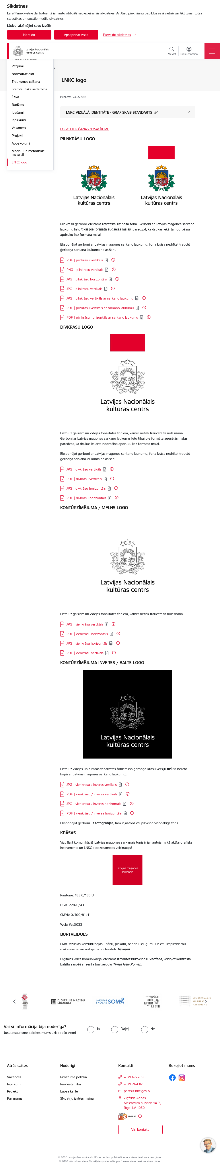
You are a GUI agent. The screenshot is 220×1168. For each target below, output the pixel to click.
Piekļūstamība (70, 1084)
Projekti (17, 188)
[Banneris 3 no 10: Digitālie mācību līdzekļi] (68, 1001)
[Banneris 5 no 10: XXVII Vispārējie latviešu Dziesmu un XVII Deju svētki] (152, 1001)
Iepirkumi (19, 173)
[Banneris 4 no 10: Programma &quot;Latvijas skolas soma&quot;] (110, 1001)
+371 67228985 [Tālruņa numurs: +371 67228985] (136, 1077)
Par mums (14, 1098)
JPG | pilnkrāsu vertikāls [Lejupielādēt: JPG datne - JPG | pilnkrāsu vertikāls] (84, 289)
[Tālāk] (205, 1002)
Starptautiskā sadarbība (29, 142)
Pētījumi (17, 119)
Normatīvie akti (23, 127)
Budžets (18, 157)
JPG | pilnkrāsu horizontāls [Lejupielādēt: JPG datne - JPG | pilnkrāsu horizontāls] (86, 279)
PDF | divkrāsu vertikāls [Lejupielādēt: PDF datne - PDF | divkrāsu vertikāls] (84, 479)
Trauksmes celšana (26, 134)
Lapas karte (69, 1091)
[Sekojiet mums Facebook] (172, 1077)
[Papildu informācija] (113, 260)
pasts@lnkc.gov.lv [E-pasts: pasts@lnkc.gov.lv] (137, 1091)
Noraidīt (29, 35)
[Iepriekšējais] (14, 1002)
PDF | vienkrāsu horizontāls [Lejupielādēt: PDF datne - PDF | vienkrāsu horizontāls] (87, 634)
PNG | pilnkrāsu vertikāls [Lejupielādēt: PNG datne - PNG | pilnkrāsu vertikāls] (84, 270)
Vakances (19, 181)
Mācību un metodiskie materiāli (28, 205)
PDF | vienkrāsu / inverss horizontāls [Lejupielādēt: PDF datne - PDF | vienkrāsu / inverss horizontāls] (94, 813)
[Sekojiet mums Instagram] (182, 1078)
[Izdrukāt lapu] (206, 78)
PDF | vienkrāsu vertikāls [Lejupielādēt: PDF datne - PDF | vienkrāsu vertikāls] (84, 653)
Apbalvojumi (21, 196)
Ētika (15, 150)
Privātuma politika (73, 1077)
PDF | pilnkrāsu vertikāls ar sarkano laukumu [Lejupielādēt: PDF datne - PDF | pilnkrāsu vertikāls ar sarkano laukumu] (100, 308)
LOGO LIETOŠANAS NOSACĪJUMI (84, 129)
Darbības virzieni (24, 103)
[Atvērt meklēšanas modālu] (172, 51)
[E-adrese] (127, 1116)
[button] (155, 112)
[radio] (93, 1028)
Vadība (17, 80)
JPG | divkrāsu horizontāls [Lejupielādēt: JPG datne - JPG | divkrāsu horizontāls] (86, 488)
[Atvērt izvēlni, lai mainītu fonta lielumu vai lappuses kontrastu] (189, 51)
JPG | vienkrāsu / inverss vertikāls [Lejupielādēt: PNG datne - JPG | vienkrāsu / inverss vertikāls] (91, 785)
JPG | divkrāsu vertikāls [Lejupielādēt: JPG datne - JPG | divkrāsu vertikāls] (83, 469)
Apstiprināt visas (76, 35)
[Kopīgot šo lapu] (206, 89)
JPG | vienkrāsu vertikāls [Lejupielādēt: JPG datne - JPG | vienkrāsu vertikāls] (84, 624)
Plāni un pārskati (24, 111)
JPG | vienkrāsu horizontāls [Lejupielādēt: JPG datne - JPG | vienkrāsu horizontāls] (86, 643)
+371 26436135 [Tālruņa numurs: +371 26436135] (136, 1084)
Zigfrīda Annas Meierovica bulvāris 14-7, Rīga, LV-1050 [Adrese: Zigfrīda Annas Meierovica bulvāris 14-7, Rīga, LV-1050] (142, 1103)
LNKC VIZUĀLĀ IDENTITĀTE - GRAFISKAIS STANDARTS (112, 112)
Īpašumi (17, 165)
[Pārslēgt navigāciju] (212, 51)
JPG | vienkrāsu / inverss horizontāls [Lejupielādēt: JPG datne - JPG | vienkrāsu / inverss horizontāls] (93, 804)
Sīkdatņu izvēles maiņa (77, 1098)
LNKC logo (19, 215)
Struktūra (19, 88)
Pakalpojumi (21, 96)
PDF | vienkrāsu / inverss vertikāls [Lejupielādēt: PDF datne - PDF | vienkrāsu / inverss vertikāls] (91, 794)
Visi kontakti (140, 1129)
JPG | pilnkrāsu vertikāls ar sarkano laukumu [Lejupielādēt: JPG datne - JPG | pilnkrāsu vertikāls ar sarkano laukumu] (99, 298)
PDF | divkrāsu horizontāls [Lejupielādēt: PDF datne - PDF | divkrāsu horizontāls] (86, 498)
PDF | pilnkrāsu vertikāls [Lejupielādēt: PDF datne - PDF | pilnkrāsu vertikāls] (84, 260)
